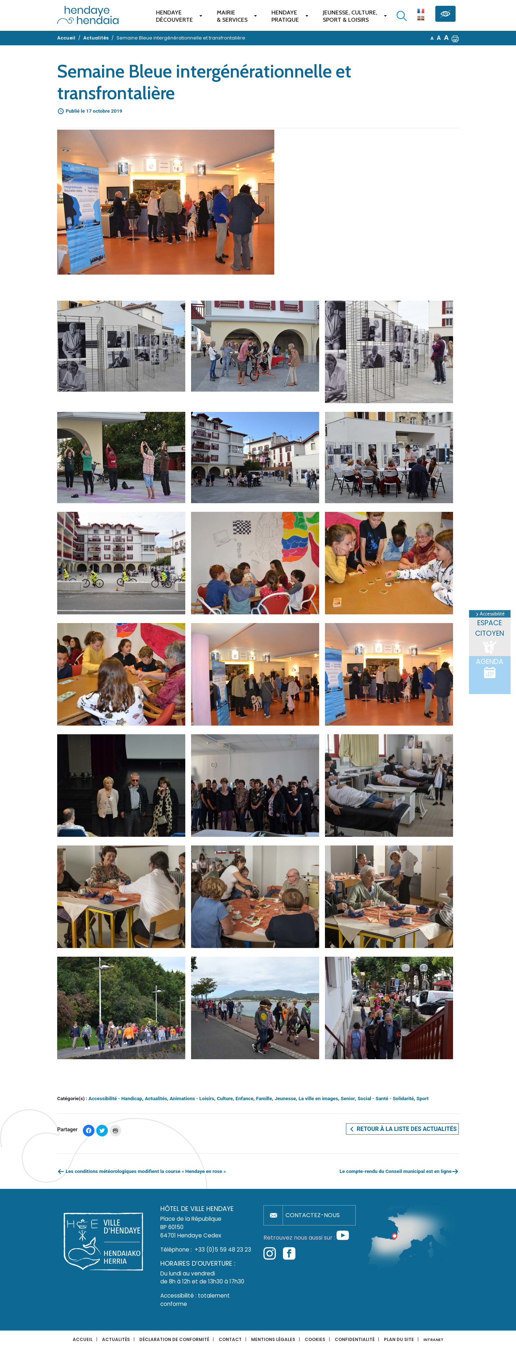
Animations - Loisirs (192, 1098)
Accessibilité (490, 614)
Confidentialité (355, 1339)
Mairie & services (232, 16)
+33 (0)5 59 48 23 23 (223, 1249)
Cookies (315, 1339)
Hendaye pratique (285, 16)
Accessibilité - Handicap (115, 1098)
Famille (264, 1098)
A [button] (432, 38)
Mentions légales (273, 1339)
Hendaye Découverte (174, 16)
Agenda (489, 668)
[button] (455, 38)
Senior (348, 1098)
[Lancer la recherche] (401, 16)
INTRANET (433, 1339)
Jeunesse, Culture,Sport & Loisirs (350, 16)
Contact (230, 1339)
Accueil (83, 1339)
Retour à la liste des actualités (402, 1129)
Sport (422, 1098)
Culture (225, 1098)
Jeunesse (285, 1098)
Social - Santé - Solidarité (386, 1098)
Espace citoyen (489, 636)
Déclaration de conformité (174, 1339)
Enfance (244, 1098)
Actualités (156, 1098)
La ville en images (318, 1098)
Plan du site (399, 1339)
